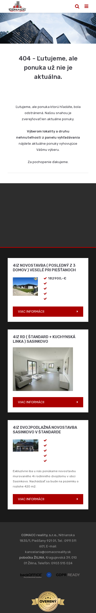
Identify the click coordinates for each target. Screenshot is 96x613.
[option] (48, 28)
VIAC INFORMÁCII (31, 311)
